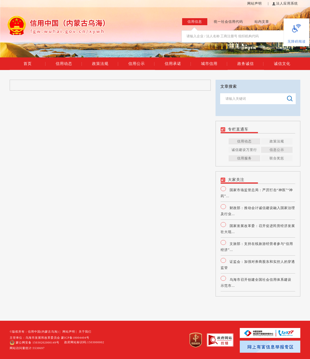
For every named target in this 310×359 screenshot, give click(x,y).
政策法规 (105, 64)
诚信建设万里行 (244, 150)
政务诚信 (250, 64)
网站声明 (255, 3)
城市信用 (214, 64)
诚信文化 (282, 64)
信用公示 (141, 64)
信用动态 (69, 64)
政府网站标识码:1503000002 (84, 342)
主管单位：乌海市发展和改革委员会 (35, 337)
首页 (34, 64)
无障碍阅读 (296, 41)
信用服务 (244, 158)
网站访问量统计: (27, 348)
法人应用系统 (285, 3)
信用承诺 (178, 64)
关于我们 (85, 331)
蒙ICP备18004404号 (75, 337)
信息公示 (277, 150)
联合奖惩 (277, 158)
